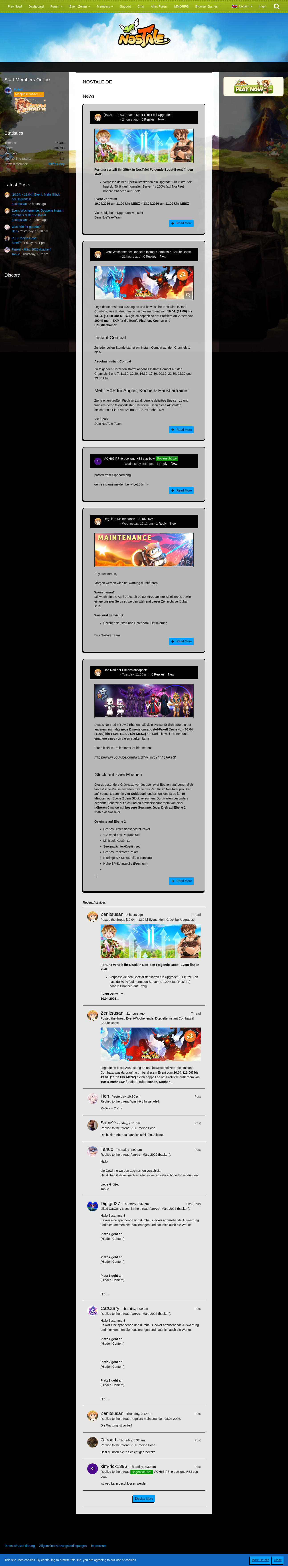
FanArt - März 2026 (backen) (31, 249)
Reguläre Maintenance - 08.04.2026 (128, 519)
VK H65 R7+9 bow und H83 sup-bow (129, 458)
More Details (260, 1560)
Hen (14, 231)
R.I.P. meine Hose (24, 238)
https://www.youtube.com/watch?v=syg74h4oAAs (133, 757)
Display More (144, 1498)
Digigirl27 (110, 1203)
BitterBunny (57, 164)
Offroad (108, 1439)
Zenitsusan (19, 204)
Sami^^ (17, 243)
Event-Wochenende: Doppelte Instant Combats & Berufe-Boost (147, 252)
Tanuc (16, 254)
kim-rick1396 (112, 463)
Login (262, 6)
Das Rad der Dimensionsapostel (126, 670)
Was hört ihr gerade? (26, 227)
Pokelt (18, 89)
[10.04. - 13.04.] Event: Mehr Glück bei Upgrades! (138, 115)
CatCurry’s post (119, 1208)
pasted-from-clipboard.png (112, 475)
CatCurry (110, 1308)
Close (278, 1560)
